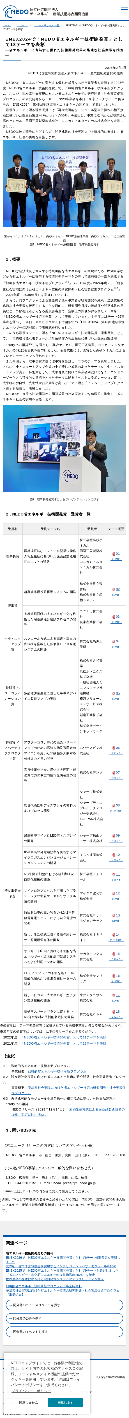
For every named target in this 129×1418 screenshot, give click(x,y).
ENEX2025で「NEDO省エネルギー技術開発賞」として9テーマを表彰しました (62, 1270)
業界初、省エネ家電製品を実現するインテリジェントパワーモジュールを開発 (61, 1266)
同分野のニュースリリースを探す (36, 1305)
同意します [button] (65, 1402)
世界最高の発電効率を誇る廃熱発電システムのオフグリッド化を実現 (55, 1279)
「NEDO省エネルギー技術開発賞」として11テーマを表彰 (63, 1037)
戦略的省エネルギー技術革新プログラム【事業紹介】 (44, 1286)
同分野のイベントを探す (30, 1331)
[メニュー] (124, 7)
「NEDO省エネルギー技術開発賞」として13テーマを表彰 (63, 1043)
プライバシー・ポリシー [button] (31, 1391)
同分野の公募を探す (27, 1318)
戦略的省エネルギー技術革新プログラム (57, 1071)
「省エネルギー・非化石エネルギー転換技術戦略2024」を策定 (50, 1275)
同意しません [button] (28, 1402)
